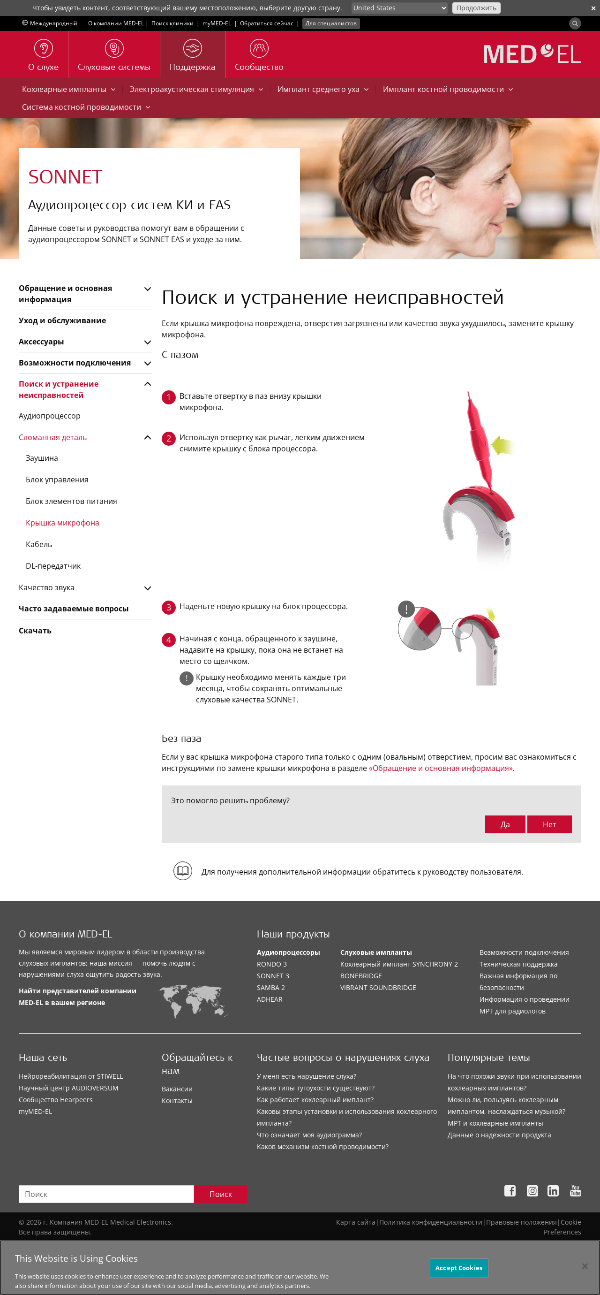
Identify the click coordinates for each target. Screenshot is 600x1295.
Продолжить (476, 7)
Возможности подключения (75, 363)
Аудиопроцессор (50, 416)
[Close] (585, 1276)
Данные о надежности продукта (499, 1134)
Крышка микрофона (62, 523)
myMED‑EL (216, 23)
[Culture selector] (400, 8)
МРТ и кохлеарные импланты (495, 1123)
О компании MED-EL (116, 23)
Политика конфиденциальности (430, 1222)
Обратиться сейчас (266, 23)
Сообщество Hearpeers (56, 1099)
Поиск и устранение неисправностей (58, 389)
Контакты (177, 1100)
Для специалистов (331, 23)
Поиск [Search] (221, 1194)
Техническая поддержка (519, 964)
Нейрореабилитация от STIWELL (71, 1076)
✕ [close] (593, 8)
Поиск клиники (172, 23)
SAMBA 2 (271, 987)
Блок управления (57, 479)
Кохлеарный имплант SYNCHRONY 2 (399, 964)
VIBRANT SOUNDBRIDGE (378, 987)
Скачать (35, 630)
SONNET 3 (273, 975)
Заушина (42, 458)
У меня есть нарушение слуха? (306, 1076)
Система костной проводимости (86, 107)
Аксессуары (41, 341)
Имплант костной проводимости (448, 89)
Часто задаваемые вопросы (74, 608)
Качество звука (47, 587)
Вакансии (177, 1088)
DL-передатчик (53, 566)
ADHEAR (270, 999)
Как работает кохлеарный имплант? (315, 1099)
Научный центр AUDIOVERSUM (69, 1087)
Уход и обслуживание (62, 320)
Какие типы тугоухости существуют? (316, 1087)
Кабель (39, 544)
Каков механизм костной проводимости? (323, 1146)
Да (505, 824)
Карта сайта (355, 1222)
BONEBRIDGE (361, 975)
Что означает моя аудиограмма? (309, 1134)
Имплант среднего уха (323, 89)
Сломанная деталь (53, 437)
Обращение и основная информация (65, 294)
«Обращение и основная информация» (441, 768)
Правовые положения (521, 1222)
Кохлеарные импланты (68, 89)
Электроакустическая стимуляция (196, 89)
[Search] (575, 23)
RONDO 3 (272, 964)
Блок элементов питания (71, 501)
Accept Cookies (458, 1277)
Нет (549, 824)
